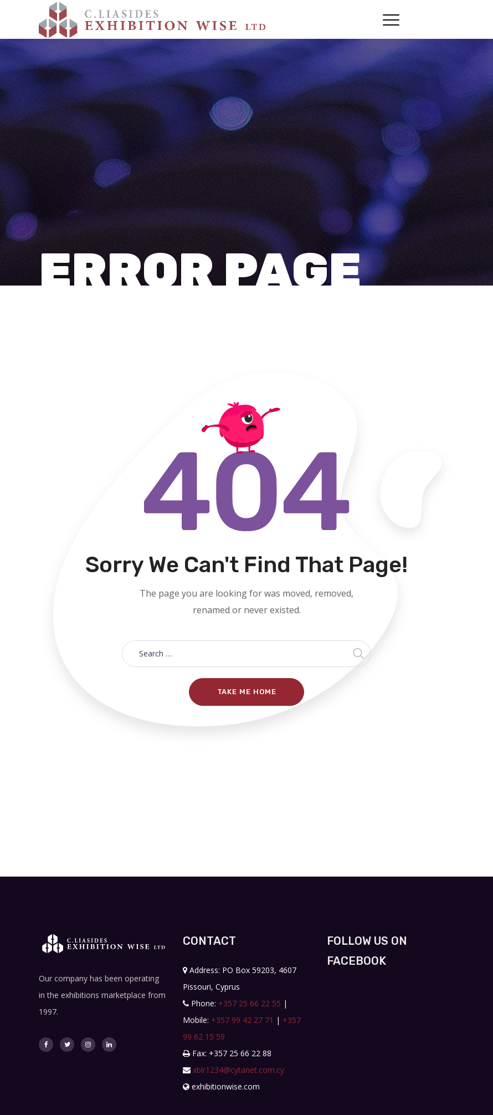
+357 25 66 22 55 (249, 1003)
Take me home (246, 692)
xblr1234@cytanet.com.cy (238, 1070)
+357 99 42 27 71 (242, 1020)
